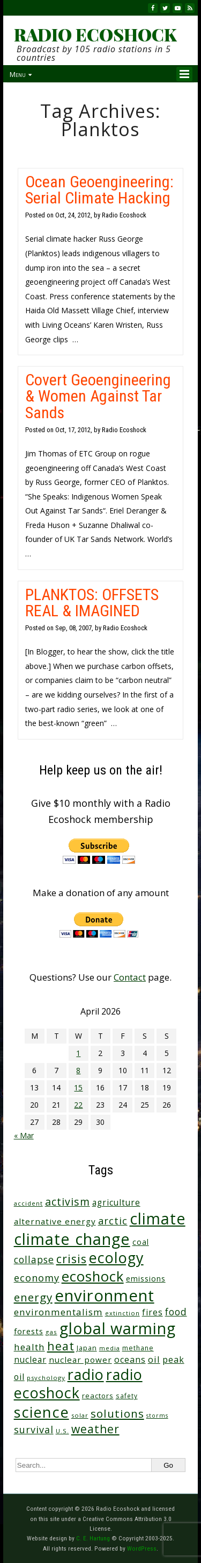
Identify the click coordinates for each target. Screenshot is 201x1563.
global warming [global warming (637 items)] (117, 1328)
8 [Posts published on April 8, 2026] (78, 1070)
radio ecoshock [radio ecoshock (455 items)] (78, 1383)
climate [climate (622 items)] (157, 1218)
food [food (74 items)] (176, 1311)
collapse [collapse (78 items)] (34, 1259)
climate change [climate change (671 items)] (72, 1238)
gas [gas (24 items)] (51, 1332)
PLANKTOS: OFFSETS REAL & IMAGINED (92, 602)
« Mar (24, 1135)
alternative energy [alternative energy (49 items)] (55, 1221)
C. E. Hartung (93, 1538)
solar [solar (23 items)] (79, 1415)
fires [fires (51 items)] (152, 1312)
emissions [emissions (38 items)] (146, 1278)
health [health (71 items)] (29, 1347)
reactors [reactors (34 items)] (98, 1395)
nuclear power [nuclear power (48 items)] (80, 1359)
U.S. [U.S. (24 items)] (62, 1431)
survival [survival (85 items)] (34, 1429)
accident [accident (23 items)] (28, 1203)
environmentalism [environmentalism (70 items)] (58, 1312)
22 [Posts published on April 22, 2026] (78, 1105)
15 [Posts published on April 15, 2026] (78, 1087)
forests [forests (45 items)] (28, 1331)
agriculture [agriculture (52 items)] (116, 1202)
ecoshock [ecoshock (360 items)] (93, 1276)
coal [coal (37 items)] (140, 1242)
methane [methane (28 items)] (138, 1348)
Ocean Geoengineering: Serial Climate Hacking (99, 189)
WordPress (142, 1548)
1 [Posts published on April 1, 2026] (78, 1053)
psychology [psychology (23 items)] (46, 1378)
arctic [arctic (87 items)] (113, 1220)
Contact (130, 977)
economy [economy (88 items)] (36, 1277)
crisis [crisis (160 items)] (71, 1258)
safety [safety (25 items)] (127, 1395)
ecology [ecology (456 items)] (116, 1258)
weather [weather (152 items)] (95, 1429)
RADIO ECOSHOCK (95, 34)
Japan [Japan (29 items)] (87, 1348)
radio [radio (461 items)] (86, 1374)
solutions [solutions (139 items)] (117, 1413)
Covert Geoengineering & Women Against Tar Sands (98, 395)
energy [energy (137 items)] (33, 1297)
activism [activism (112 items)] (67, 1201)
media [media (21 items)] (109, 1348)
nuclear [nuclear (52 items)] (30, 1359)
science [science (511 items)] (41, 1412)
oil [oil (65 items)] (154, 1359)
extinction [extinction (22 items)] (122, 1313)
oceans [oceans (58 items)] (130, 1359)
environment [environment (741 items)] (104, 1295)
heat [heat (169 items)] (61, 1346)
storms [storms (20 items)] (157, 1415)
